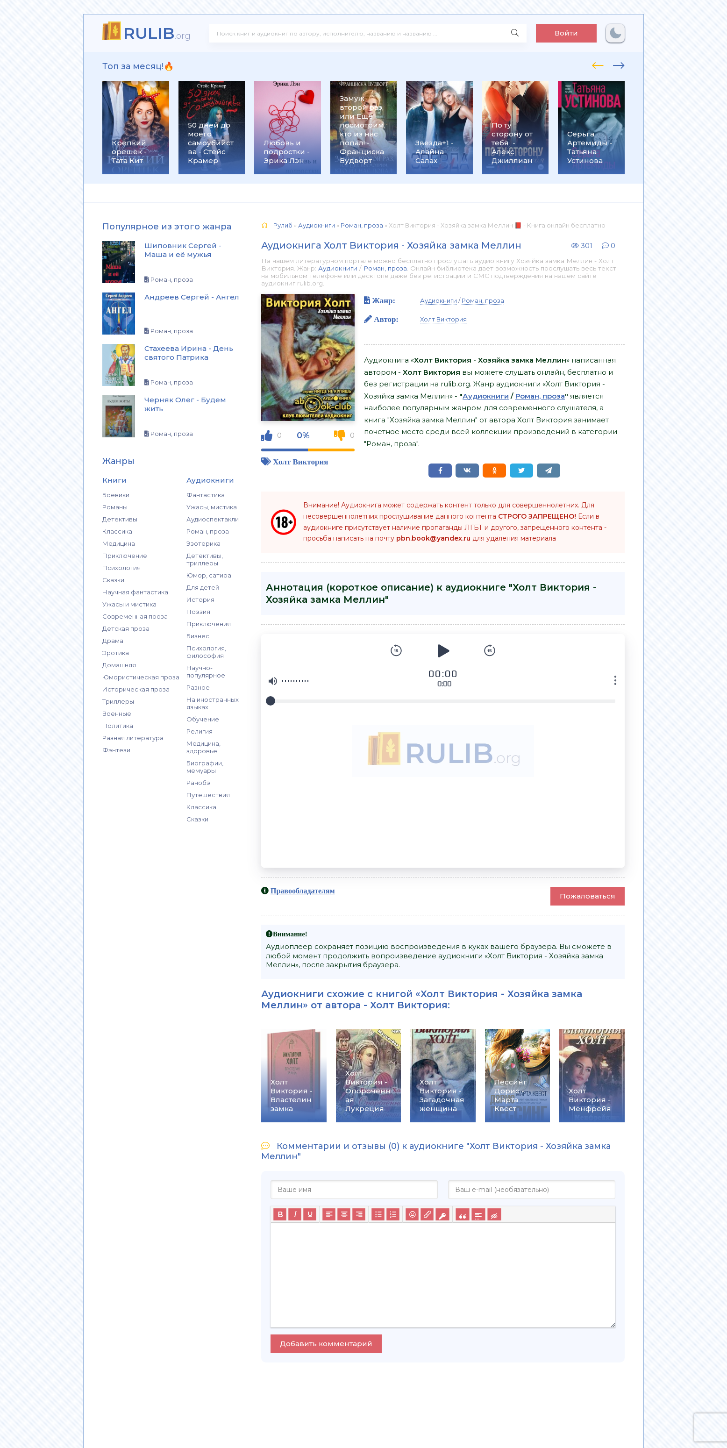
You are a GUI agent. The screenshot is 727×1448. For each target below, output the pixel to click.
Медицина (118, 543)
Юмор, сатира (208, 575)
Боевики (115, 495)
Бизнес (197, 636)
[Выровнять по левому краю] (328, 1214)
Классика (117, 531)
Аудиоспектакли (212, 519)
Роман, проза (207, 531)
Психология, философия (206, 651)
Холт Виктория (300, 461)
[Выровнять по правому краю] (358, 1214)
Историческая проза (136, 689)
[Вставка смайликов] (412, 1214)
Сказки (113, 580)
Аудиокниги (337, 268)
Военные (116, 713)
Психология (121, 567)
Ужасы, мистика (211, 507)
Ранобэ (198, 782)
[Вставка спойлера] (478, 1214)
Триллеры (118, 701)
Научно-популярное (205, 671)
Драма (112, 640)
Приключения (208, 624)
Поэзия (198, 611)
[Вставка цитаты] (462, 1214)
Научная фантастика (135, 592)
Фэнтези (116, 750)
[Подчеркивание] (309, 1214)
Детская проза (126, 628)
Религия (199, 731)
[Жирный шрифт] (279, 1214)
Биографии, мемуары (204, 766)
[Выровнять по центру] (343, 1214)
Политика (117, 725)
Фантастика (205, 495)
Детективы (119, 519)
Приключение (124, 555)
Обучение (202, 719)
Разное (198, 687)
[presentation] (598, 64)
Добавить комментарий (326, 1343)
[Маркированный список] (378, 1214)
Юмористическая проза (140, 677)
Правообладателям (303, 890)
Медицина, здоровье (203, 747)
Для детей (202, 587)
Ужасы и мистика (129, 604)
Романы (115, 507)
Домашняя (119, 665)
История (200, 599)
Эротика (115, 652)
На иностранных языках (212, 703)
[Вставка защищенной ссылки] (442, 1214)
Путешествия (208, 795)
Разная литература (133, 738)
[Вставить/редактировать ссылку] (427, 1214)
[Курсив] (294, 1214)
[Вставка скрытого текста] (494, 1214)
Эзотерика (203, 543)
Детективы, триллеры (204, 559)
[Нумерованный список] (392, 1214)
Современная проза (135, 616)
